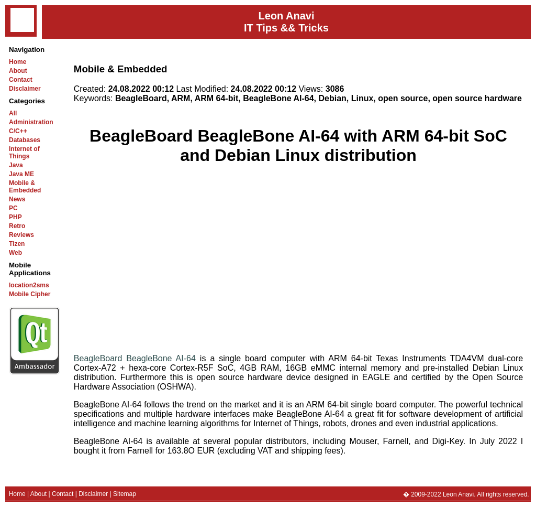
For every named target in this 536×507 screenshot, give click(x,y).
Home (17, 62)
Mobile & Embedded (25, 186)
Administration (31, 122)
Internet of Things (24, 152)
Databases (24, 140)
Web (15, 252)
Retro (17, 226)
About (18, 70)
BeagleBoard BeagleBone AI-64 (135, 358)
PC (13, 208)
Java (16, 165)
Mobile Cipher (29, 294)
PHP (15, 217)
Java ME (21, 174)
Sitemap (124, 494)
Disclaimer (25, 88)
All (13, 113)
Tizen (17, 243)
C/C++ (18, 131)
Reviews (21, 235)
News (17, 199)
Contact (20, 79)
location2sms (29, 285)
